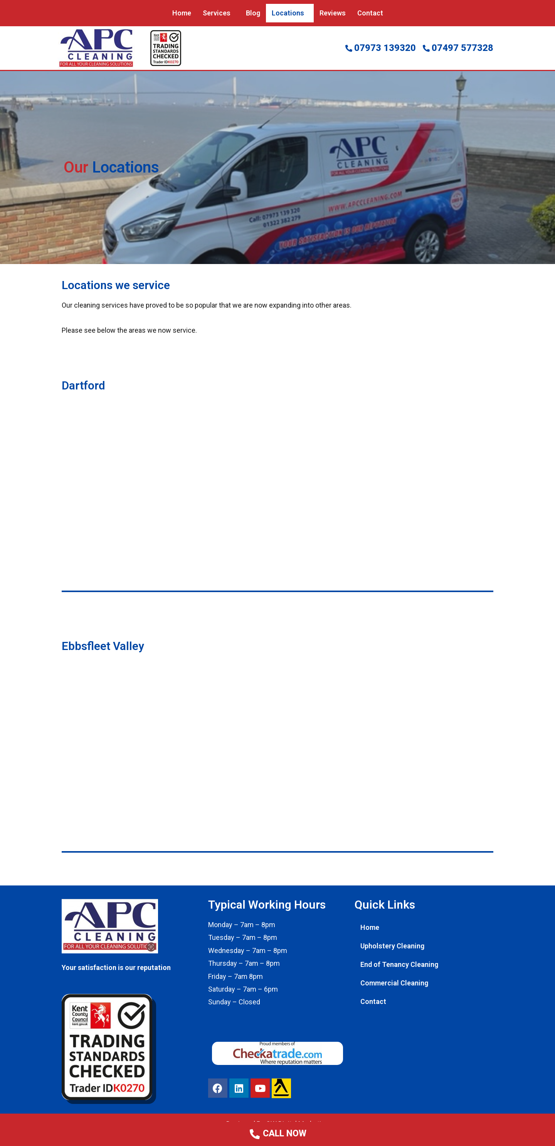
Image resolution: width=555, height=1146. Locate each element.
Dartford (83, 385)
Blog (253, 13)
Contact (370, 13)
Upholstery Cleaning (392, 945)
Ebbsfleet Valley (103, 645)
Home (181, 13)
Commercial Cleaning (394, 982)
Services (216, 13)
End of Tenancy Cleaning (399, 964)
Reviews (333, 13)
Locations (288, 13)
